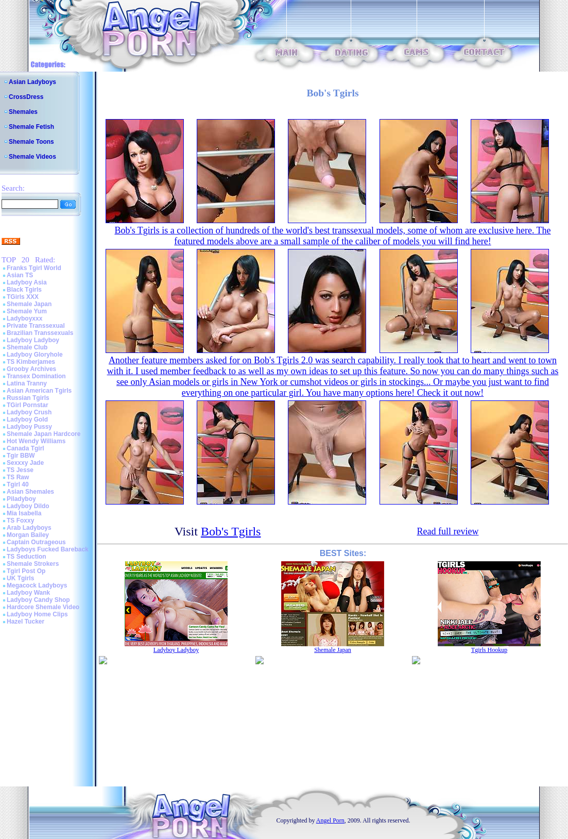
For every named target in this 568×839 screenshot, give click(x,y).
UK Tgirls (20, 578)
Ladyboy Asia (27, 282)
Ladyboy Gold (27, 419)
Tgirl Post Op (26, 571)
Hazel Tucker (25, 621)
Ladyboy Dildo (28, 506)
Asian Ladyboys (32, 82)
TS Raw (18, 477)
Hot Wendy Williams (36, 441)
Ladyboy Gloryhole (35, 354)
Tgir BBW (21, 455)
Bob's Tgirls (231, 531)
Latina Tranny (27, 383)
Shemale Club (27, 347)
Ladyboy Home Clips (37, 614)
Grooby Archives (31, 369)
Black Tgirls (24, 289)
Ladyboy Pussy (29, 426)
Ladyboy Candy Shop (38, 599)
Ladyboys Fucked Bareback (48, 549)
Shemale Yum (27, 311)
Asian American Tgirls (39, 390)
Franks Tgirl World (34, 268)
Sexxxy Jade (25, 462)
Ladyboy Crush (29, 412)
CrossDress (26, 96)
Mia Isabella (24, 513)
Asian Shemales (30, 491)
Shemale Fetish (31, 126)
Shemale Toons (31, 141)
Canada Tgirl (25, 448)
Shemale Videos (32, 156)
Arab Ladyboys (29, 527)
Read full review (447, 531)
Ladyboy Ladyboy (33, 340)
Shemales (23, 111)
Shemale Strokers (33, 563)
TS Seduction (26, 556)
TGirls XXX (23, 296)
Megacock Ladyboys (37, 585)
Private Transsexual (36, 325)
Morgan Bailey (28, 535)
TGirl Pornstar (27, 405)
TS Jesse (20, 470)
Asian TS (20, 275)
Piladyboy (21, 498)
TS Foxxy (20, 520)
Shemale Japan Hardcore (43, 434)
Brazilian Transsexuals (40, 333)
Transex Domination (36, 376)
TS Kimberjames (31, 361)
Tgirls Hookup (489, 649)
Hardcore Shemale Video (43, 607)
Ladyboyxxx (24, 318)
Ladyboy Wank (28, 592)
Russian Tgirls (28, 397)
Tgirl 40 (18, 484)
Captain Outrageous (36, 542)
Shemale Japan (29, 304)
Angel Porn (330, 820)
